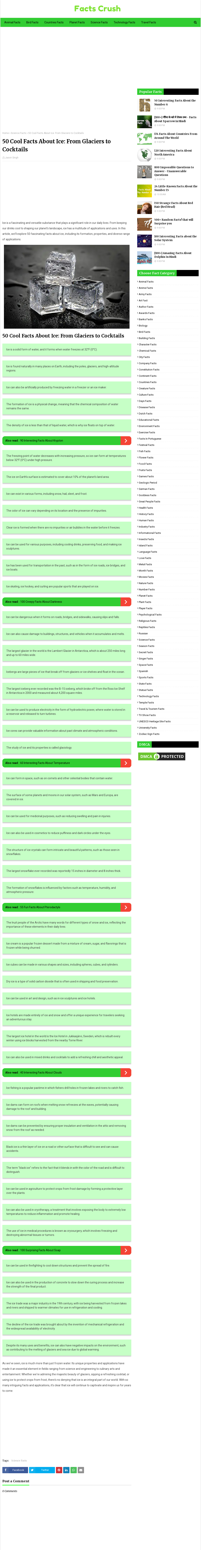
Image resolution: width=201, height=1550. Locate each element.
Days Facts (145, 401)
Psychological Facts (150, 614)
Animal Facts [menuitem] (12, 22)
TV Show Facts (147, 715)
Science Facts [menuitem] (99, 22)
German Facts (146, 488)
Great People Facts (149, 501)
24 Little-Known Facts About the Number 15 (175, 188)
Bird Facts (144, 331)
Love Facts (145, 558)
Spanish (143, 671)
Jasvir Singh (11, 157)
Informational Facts (150, 532)
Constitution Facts (149, 369)
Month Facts (146, 570)
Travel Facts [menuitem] (148, 22)
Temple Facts (146, 702)
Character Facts (147, 344)
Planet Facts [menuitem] (77, 22)
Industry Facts (147, 526)
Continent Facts (147, 375)
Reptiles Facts (147, 627)
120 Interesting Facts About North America (173, 152)
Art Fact (143, 300)
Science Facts (18, 133)
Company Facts (147, 363)
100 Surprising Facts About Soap (40, 1250)
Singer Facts (146, 658)
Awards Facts (146, 313)
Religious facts (147, 620)
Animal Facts (146, 281)
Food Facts (145, 463)
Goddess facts (147, 495)
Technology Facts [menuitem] (124, 22)
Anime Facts (146, 287)
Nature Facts (146, 583)
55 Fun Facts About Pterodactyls (40, 907)
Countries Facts (147, 382)
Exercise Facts (147, 432)
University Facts (148, 727)
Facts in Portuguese (150, 438)
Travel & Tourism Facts (151, 708)
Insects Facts (146, 539)
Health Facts (146, 507)
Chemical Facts (147, 350)
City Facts (144, 357)
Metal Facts (145, 564)
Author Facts (146, 306)
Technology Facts (149, 696)
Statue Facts (146, 690)
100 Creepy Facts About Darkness (41, 601)
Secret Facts (146, 652)
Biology (143, 325)
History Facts (146, 514)
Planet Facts (146, 595)
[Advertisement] (66, 82)
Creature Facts (147, 388)
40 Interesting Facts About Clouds (41, 1072)
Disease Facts (147, 407)
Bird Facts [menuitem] (32, 22)
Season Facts (146, 646)
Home (5, 133)
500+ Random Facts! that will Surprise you (173, 221)
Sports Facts (146, 677)
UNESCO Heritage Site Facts (155, 721)
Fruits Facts (145, 470)
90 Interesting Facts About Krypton (41, 440)
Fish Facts (144, 451)
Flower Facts (146, 457)
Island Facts (146, 545)
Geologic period (148, 482)
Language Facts (148, 551)
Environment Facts (149, 426)
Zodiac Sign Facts (149, 733)
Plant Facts (145, 602)
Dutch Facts (145, 413)
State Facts (145, 683)
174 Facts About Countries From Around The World (175, 136)
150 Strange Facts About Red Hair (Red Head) (173, 205)
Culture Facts (146, 394)
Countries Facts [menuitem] (54, 22)
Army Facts (145, 294)
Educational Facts (149, 419)
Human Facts (146, 520)
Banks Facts (146, 319)
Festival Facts (146, 445)
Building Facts (147, 338)
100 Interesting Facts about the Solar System (175, 238)
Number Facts (147, 589)
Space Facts (146, 664)
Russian (143, 633)
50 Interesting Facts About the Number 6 (175, 102)
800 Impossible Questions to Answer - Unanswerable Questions (174, 171)
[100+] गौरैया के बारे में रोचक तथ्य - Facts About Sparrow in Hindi (175, 119)
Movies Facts (146, 576)
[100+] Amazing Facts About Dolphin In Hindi (173, 255)
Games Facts (146, 476)
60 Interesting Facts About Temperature (45, 762)
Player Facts (145, 608)
